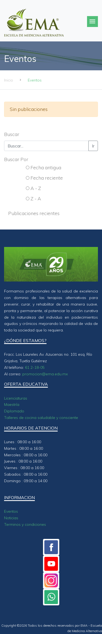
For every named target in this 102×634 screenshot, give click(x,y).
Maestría (11, 404)
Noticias (11, 517)
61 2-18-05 (35, 367)
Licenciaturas (15, 398)
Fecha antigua (45, 167)
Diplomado (14, 411)
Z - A (35, 198)
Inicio (8, 80)
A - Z (35, 188)
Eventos (11, 511)
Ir (93, 146)
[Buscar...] (46, 146)
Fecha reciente (46, 178)
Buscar (11, 134)
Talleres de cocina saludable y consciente (41, 417)
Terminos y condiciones (25, 524)
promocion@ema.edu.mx (45, 374)
